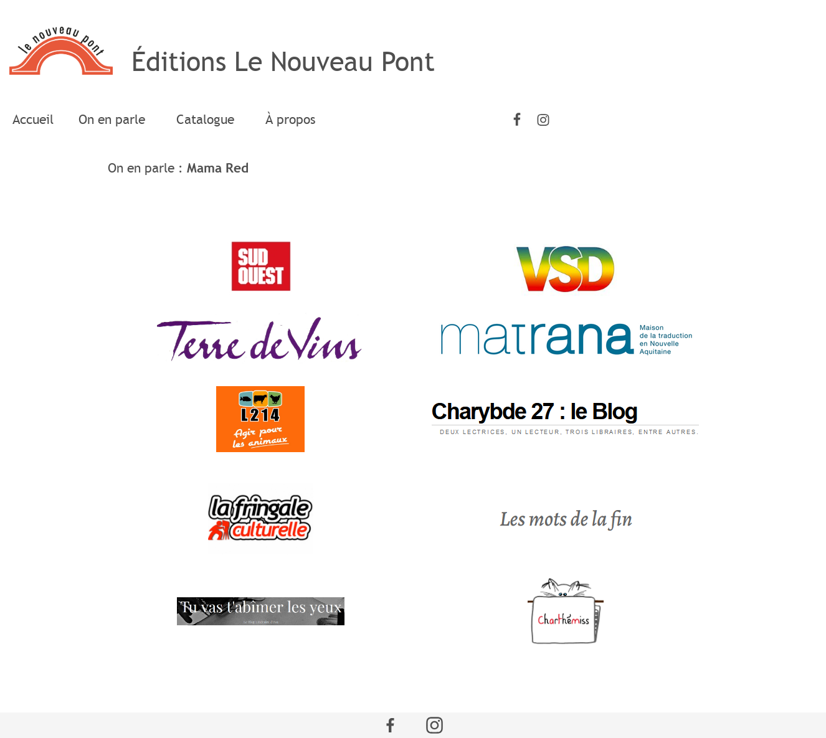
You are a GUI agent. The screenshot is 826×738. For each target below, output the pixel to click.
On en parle (114, 119)
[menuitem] (33, 120)
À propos (290, 119)
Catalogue (208, 119)
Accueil (33, 119)
